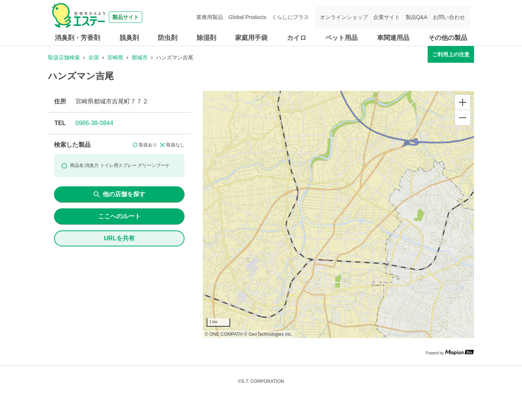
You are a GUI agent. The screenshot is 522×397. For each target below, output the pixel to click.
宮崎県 (115, 57)
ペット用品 (341, 37)
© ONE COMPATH (224, 334)
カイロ (296, 37)
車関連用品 (393, 37)
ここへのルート (119, 216)
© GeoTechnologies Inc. (268, 334)
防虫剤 (167, 37)
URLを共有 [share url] (119, 238)
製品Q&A (417, 17)
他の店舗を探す (119, 194)
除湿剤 (206, 37)
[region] (338, 214)
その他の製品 (447, 37)
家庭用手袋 (251, 37)
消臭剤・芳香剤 (77, 37)
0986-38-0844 (94, 123)
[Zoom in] (462, 102)
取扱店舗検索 (64, 57)
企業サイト (387, 17)
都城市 (140, 57)
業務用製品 (210, 17)
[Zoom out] (462, 117)
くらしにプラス (291, 17)
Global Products (248, 17)
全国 (93, 57)
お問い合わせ (449, 17)
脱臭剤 (129, 37)
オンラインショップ (344, 17)
